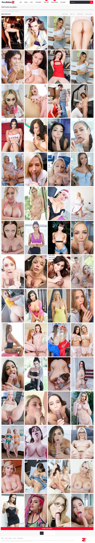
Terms (14, 538)
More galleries (47, 528)
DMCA (10, 538)
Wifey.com (72, 14)
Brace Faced (65, 14)
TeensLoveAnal (89, 14)
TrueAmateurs (80, 14)
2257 (6, 538)
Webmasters (20, 538)
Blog (2, 538)
